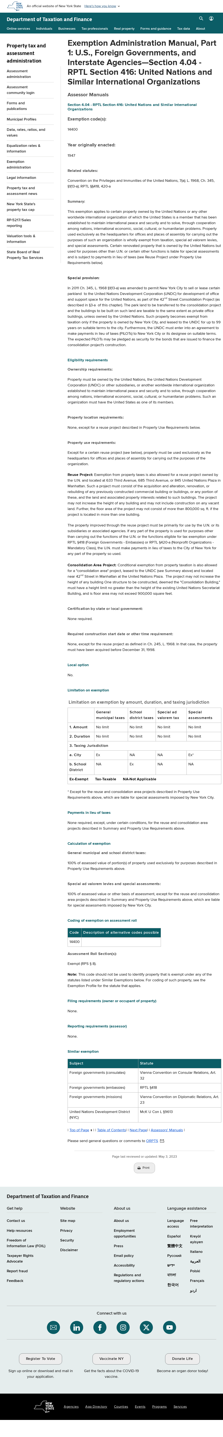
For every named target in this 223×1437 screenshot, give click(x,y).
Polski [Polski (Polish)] (195, 1271)
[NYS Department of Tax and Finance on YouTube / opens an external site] (169, 1327)
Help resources (19, 1231)
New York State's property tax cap (21, 207)
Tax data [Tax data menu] (183, 29)
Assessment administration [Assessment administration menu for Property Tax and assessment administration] (19, 74)
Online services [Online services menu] (18, 29)
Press (118, 1246)
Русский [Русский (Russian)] (174, 1256)
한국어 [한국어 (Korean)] (173, 1285)
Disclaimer (69, 1250)
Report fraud (17, 1271)
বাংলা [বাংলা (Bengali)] (171, 1275)
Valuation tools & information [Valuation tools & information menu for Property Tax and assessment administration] (21, 239)
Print (146, 1168)
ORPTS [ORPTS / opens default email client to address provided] (152, 1141)
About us (121, 1221)
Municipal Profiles (22, 119)
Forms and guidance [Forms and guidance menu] (155, 29)
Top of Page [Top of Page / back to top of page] (79, 1130)
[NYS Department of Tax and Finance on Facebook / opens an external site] (99, 1327)
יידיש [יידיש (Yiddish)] (171, 1265)
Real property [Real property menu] (124, 29)
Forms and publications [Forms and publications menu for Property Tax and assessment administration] (17, 106)
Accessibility (124, 1265)
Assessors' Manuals (167, 1130)
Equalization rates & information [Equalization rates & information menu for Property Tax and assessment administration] (24, 148)
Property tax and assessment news (22, 191)
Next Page (138, 1130)
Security (67, 1240)
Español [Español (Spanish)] (174, 1236)
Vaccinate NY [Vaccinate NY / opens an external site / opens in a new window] (111, 1359)
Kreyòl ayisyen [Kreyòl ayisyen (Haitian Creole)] (196, 1239)
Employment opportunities (125, 1233)
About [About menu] (200, 29)
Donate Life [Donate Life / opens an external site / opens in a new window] (182, 1359)
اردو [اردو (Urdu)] (193, 1291)
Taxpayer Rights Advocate (20, 1258)
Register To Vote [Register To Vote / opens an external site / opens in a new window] (40, 1359)
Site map (67, 1221)
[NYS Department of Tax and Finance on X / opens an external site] (146, 1327)
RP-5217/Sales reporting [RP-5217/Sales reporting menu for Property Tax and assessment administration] (19, 223)
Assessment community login (20, 90)
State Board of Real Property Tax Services (25, 255)
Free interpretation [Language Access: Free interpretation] (201, 1223)
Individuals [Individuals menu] (44, 29)
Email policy (124, 1256)
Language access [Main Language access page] (175, 1223)
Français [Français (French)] (197, 1281)
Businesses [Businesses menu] (67, 29)
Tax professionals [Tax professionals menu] (95, 29)
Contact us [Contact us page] (16, 1221)
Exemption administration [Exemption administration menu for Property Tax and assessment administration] (19, 164)
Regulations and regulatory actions (129, 1278)
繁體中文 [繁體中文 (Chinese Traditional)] (174, 1246)
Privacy (66, 1231)
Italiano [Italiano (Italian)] (196, 1252)
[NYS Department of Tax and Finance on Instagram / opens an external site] (123, 1327)
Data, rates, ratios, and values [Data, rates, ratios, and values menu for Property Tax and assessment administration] (26, 132)
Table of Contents (111, 1130)
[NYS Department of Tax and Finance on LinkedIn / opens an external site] (76, 1327)
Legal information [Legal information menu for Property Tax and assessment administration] (21, 178)
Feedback (15, 1281)
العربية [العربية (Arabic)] (195, 1261)
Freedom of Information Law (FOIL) (26, 1243)
